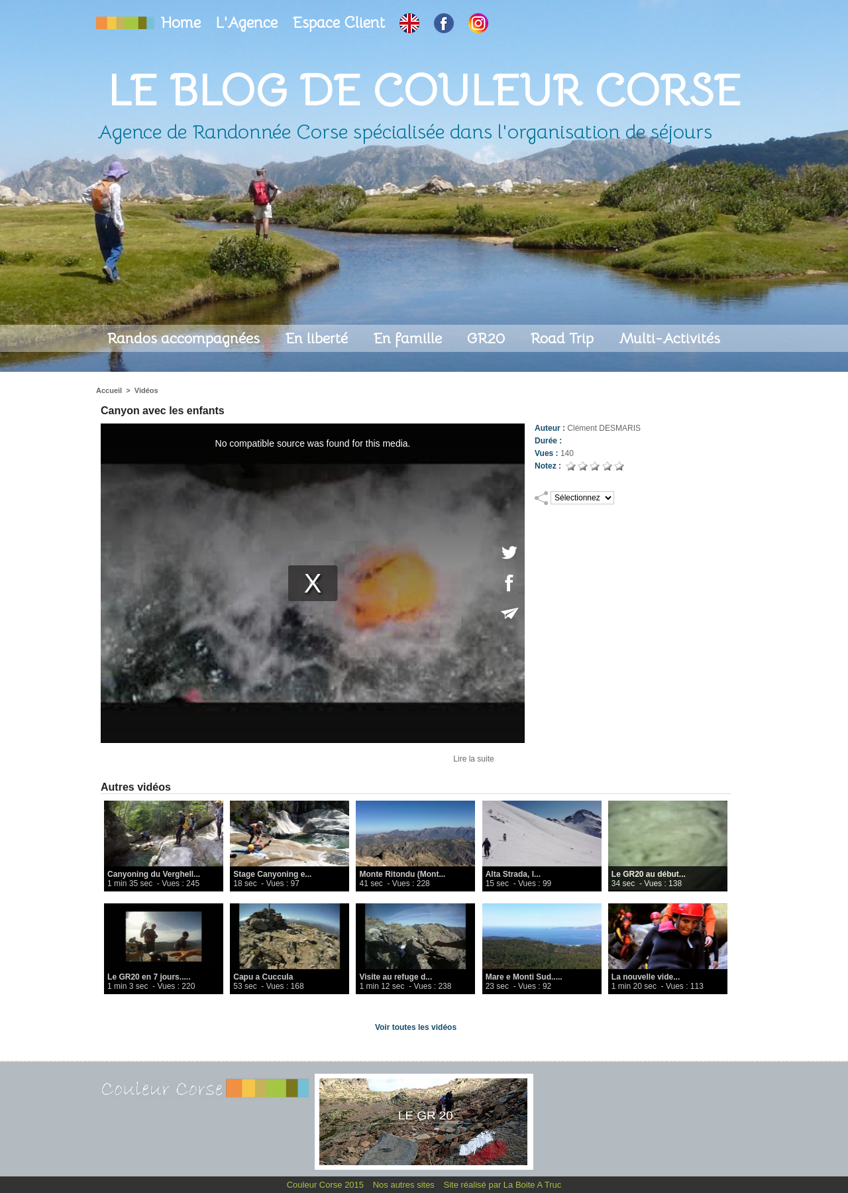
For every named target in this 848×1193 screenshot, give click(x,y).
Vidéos (146, 390)
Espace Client (340, 22)
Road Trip (564, 338)
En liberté (318, 338)
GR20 (488, 338)
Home (183, 22)
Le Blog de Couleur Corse (424, 90)
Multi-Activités (669, 338)
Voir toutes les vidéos (415, 1027)
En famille (409, 338)
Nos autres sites (405, 1185)
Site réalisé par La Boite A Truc (503, 1185)
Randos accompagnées (185, 338)
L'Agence (248, 22)
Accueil (109, 390)
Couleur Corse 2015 (326, 1185)
